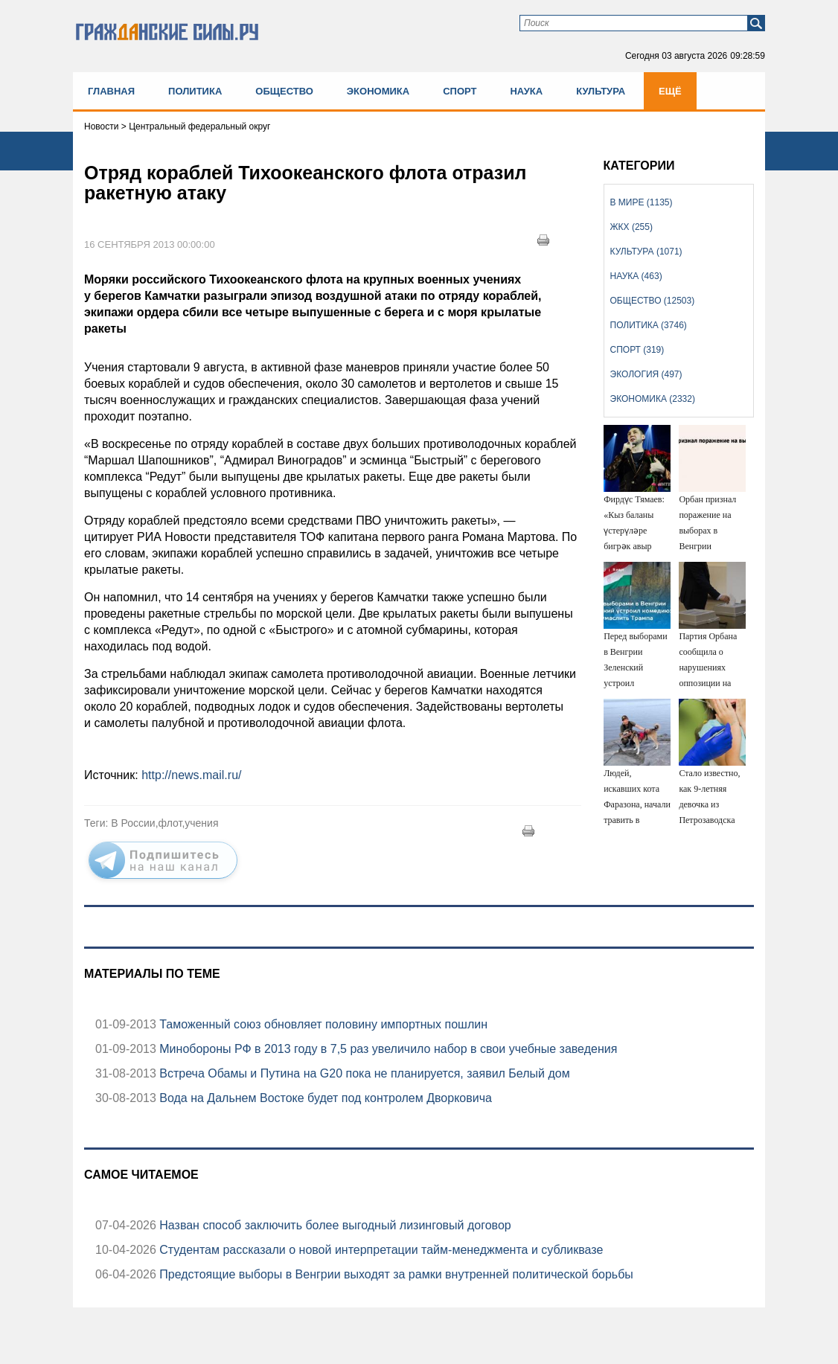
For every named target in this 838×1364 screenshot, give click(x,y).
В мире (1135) (641, 202)
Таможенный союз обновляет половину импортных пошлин (321, 1024)
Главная (111, 91)
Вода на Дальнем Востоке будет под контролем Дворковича (324, 1098)
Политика (195, 91)
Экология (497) (646, 374)
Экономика (378, 91)
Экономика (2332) (652, 399)
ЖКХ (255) (631, 227)
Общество (284, 91)
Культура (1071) (646, 251)
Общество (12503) (652, 300)
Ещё (670, 91)
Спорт (459, 91)
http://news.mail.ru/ (191, 775)
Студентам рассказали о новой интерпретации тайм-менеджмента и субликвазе (379, 1249)
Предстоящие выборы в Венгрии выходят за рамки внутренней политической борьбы (394, 1274)
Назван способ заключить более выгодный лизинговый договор (333, 1225)
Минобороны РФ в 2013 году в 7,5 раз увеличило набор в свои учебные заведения (386, 1049)
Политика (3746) (648, 325)
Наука (526, 91)
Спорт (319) (637, 350)
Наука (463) (636, 276)
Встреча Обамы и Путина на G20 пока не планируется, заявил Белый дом (363, 1073)
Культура (600, 91)
